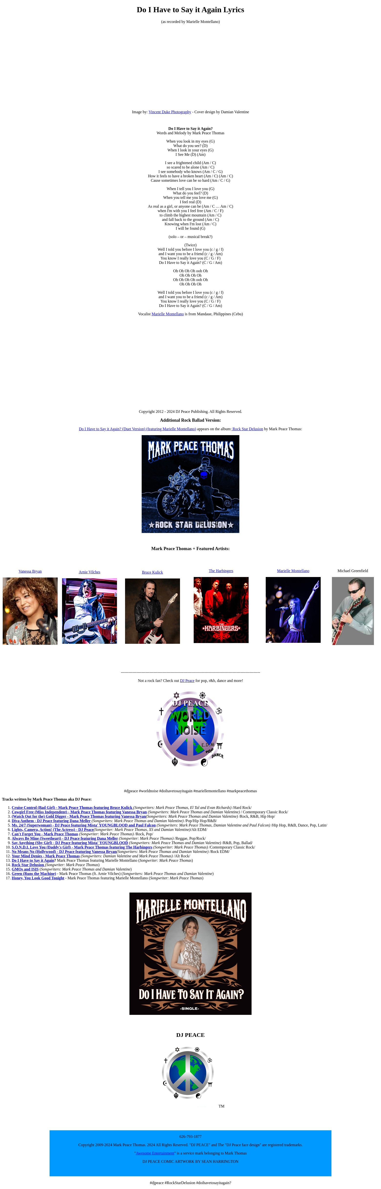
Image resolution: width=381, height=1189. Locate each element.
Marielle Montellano (168, 314)
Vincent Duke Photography (170, 112)
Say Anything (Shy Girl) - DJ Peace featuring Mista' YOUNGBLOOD (70, 843)
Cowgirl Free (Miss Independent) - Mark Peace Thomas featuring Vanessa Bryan (79, 812)
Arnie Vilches (89, 572)
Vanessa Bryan (30, 571)
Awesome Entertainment (155, 1153)
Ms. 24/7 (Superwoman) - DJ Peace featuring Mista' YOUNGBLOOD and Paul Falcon (84, 825)
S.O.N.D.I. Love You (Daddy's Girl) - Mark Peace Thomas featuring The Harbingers (82, 847)
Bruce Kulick (152, 572)
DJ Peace (187, 681)
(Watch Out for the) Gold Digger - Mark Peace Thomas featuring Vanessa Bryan (79, 816)
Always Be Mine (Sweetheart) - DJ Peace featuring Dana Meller (65, 838)
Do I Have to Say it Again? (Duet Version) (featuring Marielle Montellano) (137, 429)
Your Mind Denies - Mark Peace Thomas (46, 856)
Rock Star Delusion (247, 429)
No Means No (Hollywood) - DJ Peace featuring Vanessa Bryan (64, 851)
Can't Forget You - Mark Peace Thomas (45, 834)
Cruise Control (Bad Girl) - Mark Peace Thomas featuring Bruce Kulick (72, 807)
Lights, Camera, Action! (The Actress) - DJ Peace (53, 829)
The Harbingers (221, 571)
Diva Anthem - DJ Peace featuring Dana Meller (51, 821)
